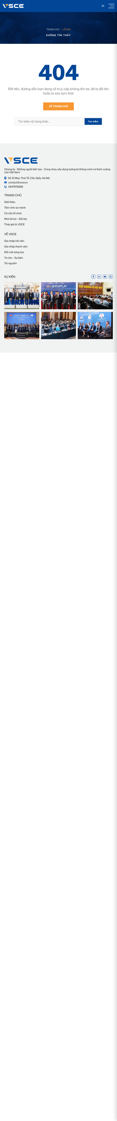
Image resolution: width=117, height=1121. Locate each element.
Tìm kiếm (93, 121)
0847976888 (13, 186)
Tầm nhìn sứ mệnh (15, 207)
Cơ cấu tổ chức (13, 213)
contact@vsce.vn (16, 182)
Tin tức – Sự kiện (13, 257)
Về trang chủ (58, 106)
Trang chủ (52, 29)
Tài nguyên (10, 263)
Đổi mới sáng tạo (14, 252)
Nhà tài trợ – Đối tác (15, 219)
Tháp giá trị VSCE (14, 224)
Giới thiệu (9, 202)
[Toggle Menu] (111, 6)
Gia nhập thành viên (16, 246)
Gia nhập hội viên (14, 241)
